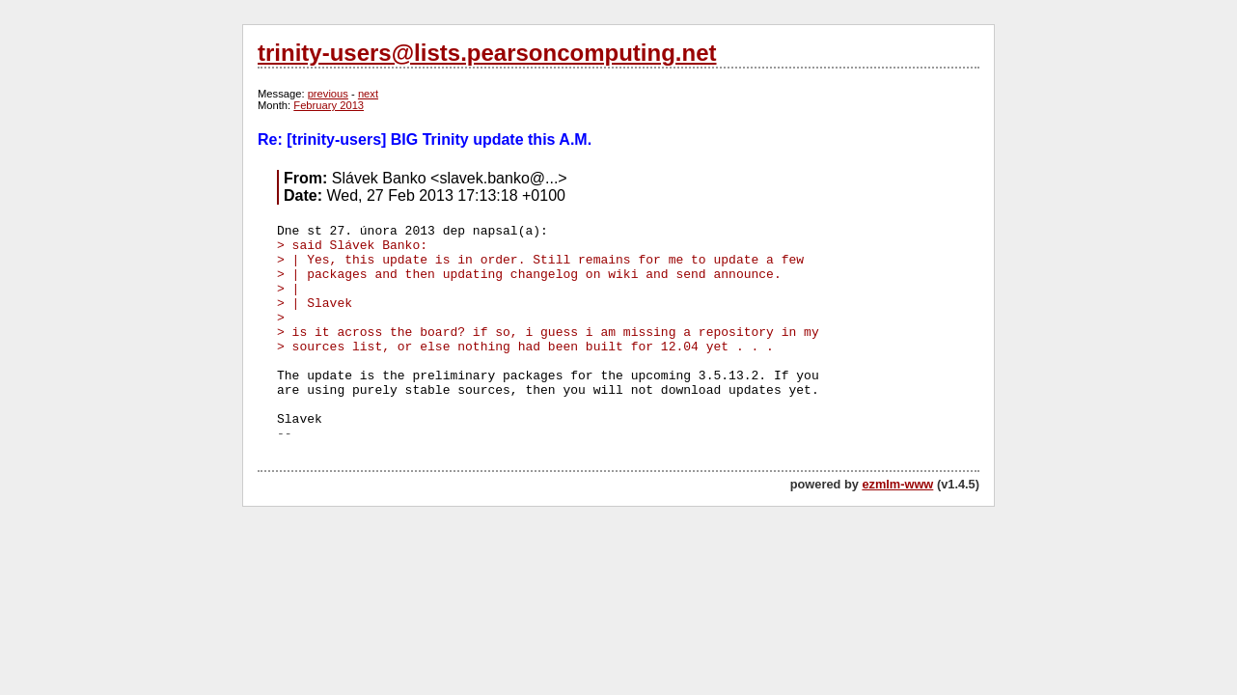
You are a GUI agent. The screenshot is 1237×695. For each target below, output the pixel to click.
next (368, 93)
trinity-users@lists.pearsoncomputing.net (487, 53)
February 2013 (328, 105)
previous (328, 93)
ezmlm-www (897, 484)
